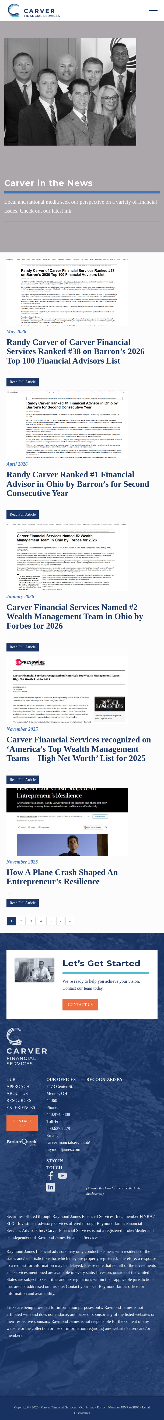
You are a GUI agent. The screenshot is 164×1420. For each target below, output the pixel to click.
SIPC (11, 1223)
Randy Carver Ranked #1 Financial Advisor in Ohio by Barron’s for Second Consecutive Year (77, 484)
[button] (153, 10)
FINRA (146, 1216)
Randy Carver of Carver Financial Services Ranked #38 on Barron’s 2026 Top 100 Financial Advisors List (75, 351)
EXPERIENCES (20, 1107)
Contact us (80, 1004)
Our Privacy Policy (92, 1407)
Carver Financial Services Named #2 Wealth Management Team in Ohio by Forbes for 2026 (74, 616)
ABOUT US (17, 1093)
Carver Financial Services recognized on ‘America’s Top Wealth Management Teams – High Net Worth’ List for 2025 (78, 749)
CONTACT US (22, 1123)
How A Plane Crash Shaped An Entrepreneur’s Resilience (62, 877)
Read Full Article (23, 382)
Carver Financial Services (59, 1407)
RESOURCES (18, 1100)
